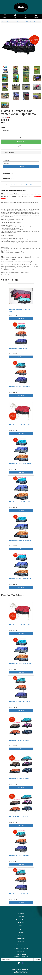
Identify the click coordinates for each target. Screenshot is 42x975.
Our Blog (21, 932)
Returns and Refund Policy (21, 948)
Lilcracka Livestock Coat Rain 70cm (19, 701)
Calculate (21, 166)
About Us (21, 925)
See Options (21, 318)
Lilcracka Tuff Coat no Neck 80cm (19, 778)
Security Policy (21, 951)
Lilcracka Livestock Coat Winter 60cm (20, 502)
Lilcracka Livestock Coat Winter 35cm (20, 663)
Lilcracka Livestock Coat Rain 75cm (19, 348)
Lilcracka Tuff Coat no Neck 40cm (19, 817)
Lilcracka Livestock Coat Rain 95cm (19, 386)
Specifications (14, 184)
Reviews (26, 184)
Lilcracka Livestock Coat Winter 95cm (20, 578)
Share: (6, 117)
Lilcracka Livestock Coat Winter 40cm (20, 425)
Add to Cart (21, 142)
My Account (21, 913)
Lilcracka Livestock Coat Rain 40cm (19, 894)
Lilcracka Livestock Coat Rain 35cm (19, 855)
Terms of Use (21, 941)
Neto (27, 972)
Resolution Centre (21, 920)
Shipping (21, 929)
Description (5, 184)
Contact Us (21, 935)
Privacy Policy (21, 945)
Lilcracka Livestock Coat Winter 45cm (20, 463)
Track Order (21, 916)
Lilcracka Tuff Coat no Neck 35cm (19, 740)
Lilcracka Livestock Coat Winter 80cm (20, 540)
